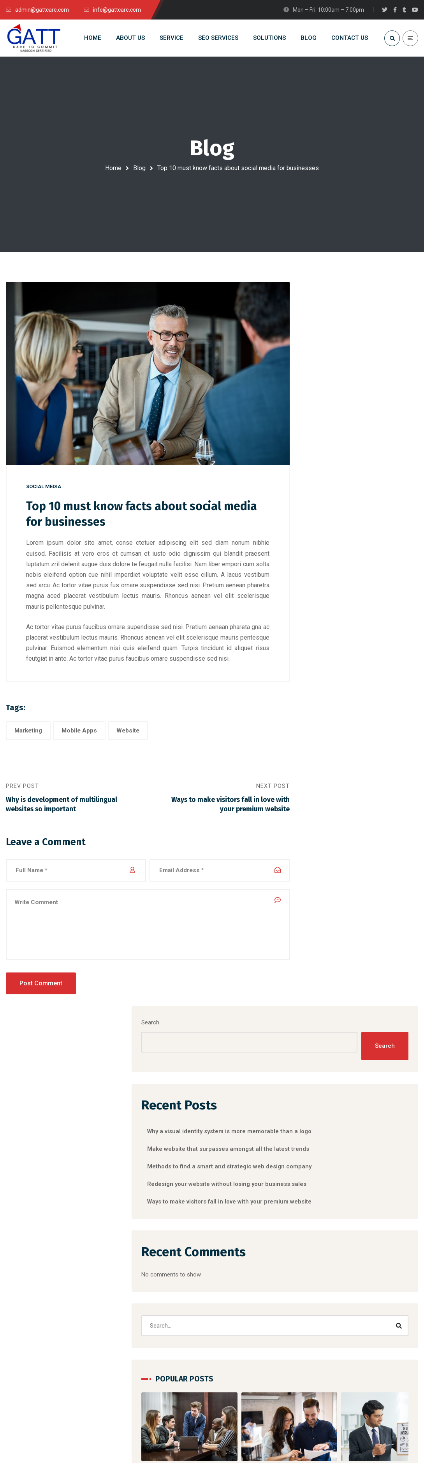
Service (340, 1292)
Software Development (254, 1278)
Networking (334, 1093)
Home (113, 168)
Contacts (342, 1306)
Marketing (28, 739)
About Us (342, 1278)
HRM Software (137, 1292)
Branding (327, 951)
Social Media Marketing (254, 1320)
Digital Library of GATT (147, 1349)
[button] (352, 882)
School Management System (155, 1306)
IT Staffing (238, 1335)
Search (321, 307)
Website (127, 739)
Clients (339, 1335)
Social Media (43, 495)
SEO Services (242, 1306)
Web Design (335, 1128)
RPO (230, 1264)
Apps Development (249, 1292)
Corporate (363, 951)
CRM (124, 1264)
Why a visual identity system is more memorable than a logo (358, 848)
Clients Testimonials (356, 1320)
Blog (139, 168)
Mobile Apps (79, 739)
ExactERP (130, 1335)
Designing (328, 968)
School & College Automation (156, 1320)
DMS (124, 1278)
